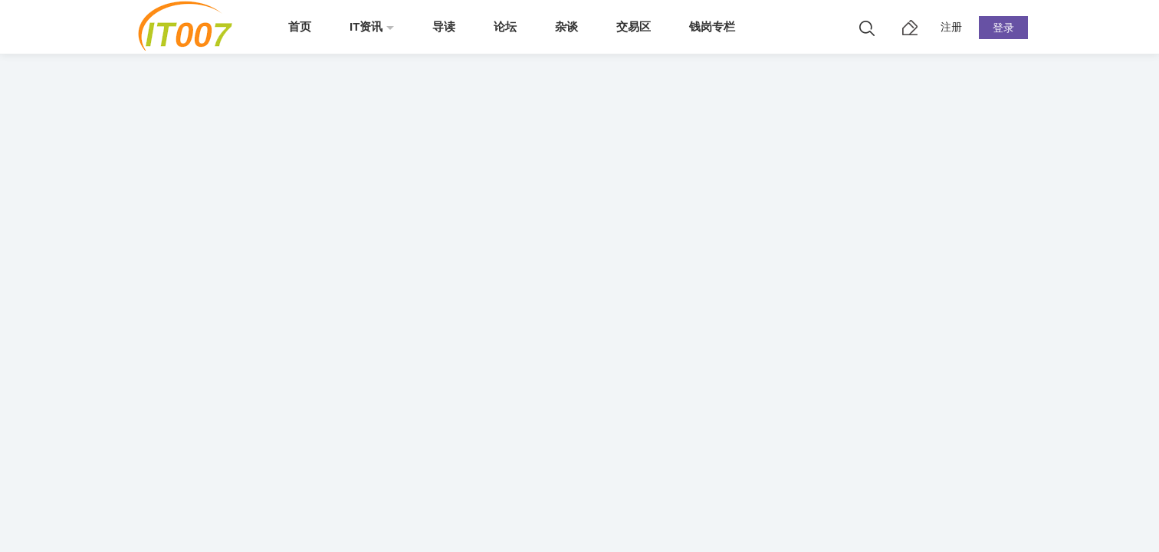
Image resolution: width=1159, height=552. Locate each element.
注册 (951, 27)
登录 (1003, 27)
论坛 (505, 26)
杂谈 (566, 26)
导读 (443, 26)
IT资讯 (366, 26)
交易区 (633, 26)
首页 (299, 26)
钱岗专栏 (712, 26)
